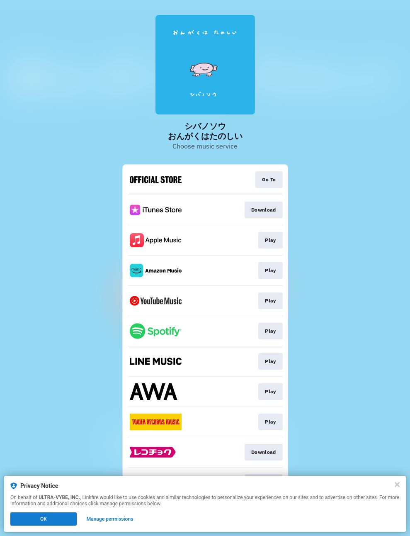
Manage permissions (110, 519)
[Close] (397, 484)
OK (43, 519)
